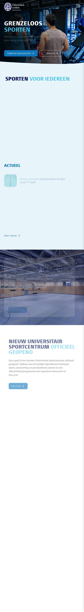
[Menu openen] (78, 5)
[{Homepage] (14, 7)
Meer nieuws (12, 235)
